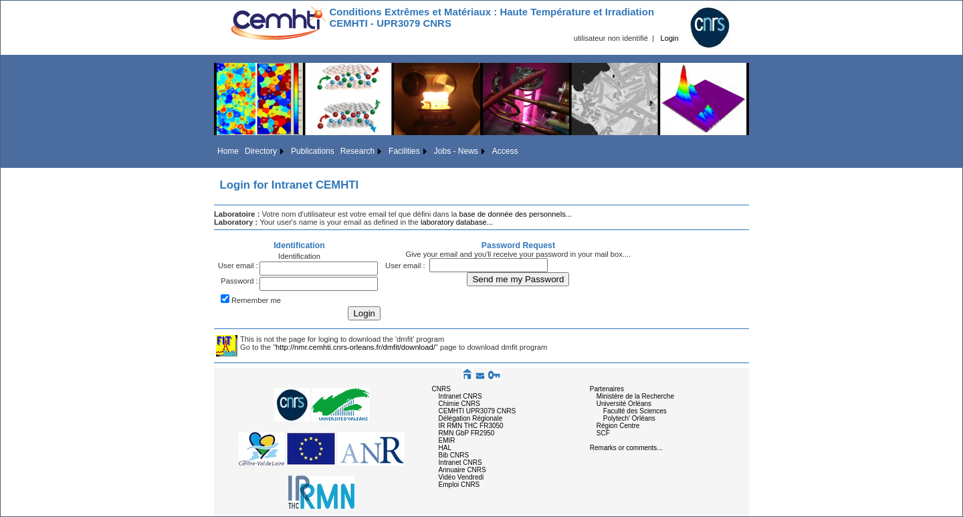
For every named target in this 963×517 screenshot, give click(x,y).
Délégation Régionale (471, 418)
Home (228, 151)
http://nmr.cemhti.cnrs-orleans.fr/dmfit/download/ (355, 347)
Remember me (256, 300)
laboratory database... (457, 222)
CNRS (441, 389)
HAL (445, 447)
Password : (239, 281)
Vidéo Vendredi (461, 477)
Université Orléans (624, 403)
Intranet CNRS (460, 396)
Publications (312, 151)
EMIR (447, 440)
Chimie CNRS (459, 403)
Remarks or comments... (626, 447)
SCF (603, 433)
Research (357, 151)
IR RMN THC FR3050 (471, 425)
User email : (238, 266)
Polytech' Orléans (629, 418)
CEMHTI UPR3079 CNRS (477, 411)
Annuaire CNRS (462, 470)
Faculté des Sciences (635, 411)
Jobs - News (456, 151)
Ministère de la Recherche (635, 396)
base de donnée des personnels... (515, 214)
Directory (261, 151)
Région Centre (618, 425)
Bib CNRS (454, 455)
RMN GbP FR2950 (467, 433)
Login (669, 38)
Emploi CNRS (459, 484)
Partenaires (607, 389)
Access (505, 151)
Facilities (404, 151)
